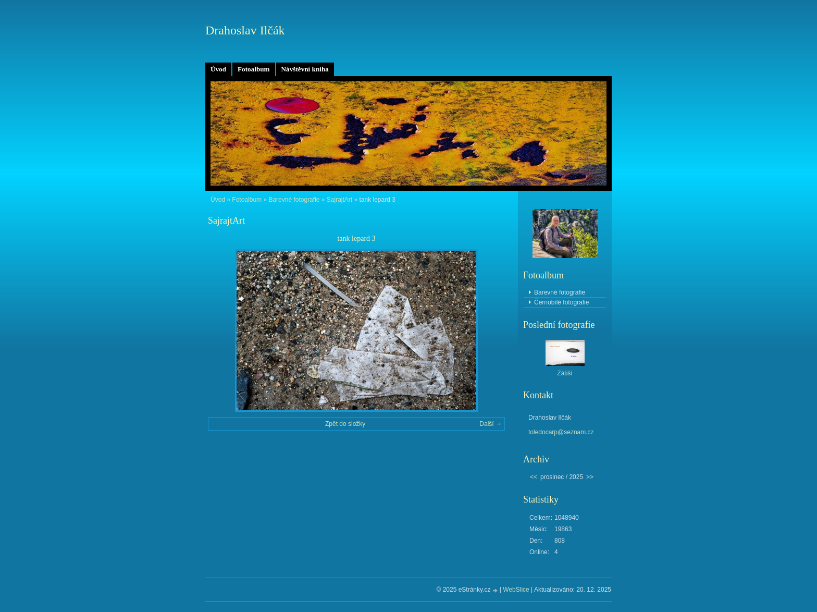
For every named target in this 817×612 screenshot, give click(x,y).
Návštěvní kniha (305, 69)
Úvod (218, 69)
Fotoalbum (254, 69)
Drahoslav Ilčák (245, 30)
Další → (490, 423)
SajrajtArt (339, 199)
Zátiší (564, 373)
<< (533, 477)
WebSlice (516, 589)
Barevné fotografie (293, 199)
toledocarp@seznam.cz (561, 432)
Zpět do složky (345, 423)
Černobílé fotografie (561, 302)
